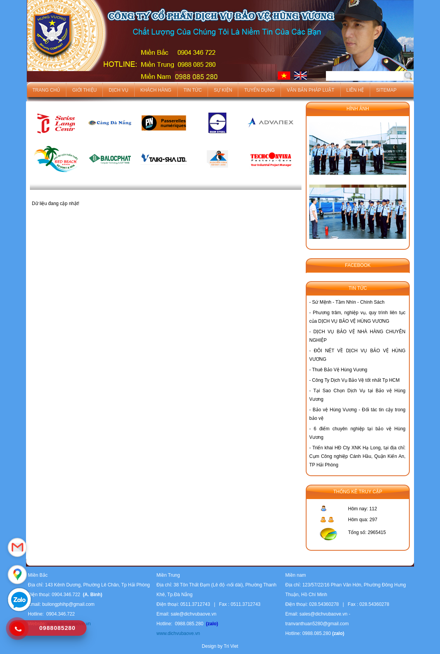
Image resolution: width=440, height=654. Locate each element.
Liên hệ (355, 90)
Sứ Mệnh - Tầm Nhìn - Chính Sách (348, 302)
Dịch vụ (118, 90)
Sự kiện (223, 90)
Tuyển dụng (259, 90)
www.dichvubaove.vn (178, 633)
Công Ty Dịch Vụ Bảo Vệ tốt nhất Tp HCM (356, 380)
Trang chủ (47, 90)
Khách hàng (155, 90)
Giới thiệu (84, 90)
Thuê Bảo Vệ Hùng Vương (339, 369)
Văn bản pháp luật (310, 90)
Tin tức (193, 90)
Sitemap (386, 90)
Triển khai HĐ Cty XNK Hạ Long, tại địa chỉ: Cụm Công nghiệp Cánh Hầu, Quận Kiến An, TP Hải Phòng (357, 456)
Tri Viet (231, 646)
